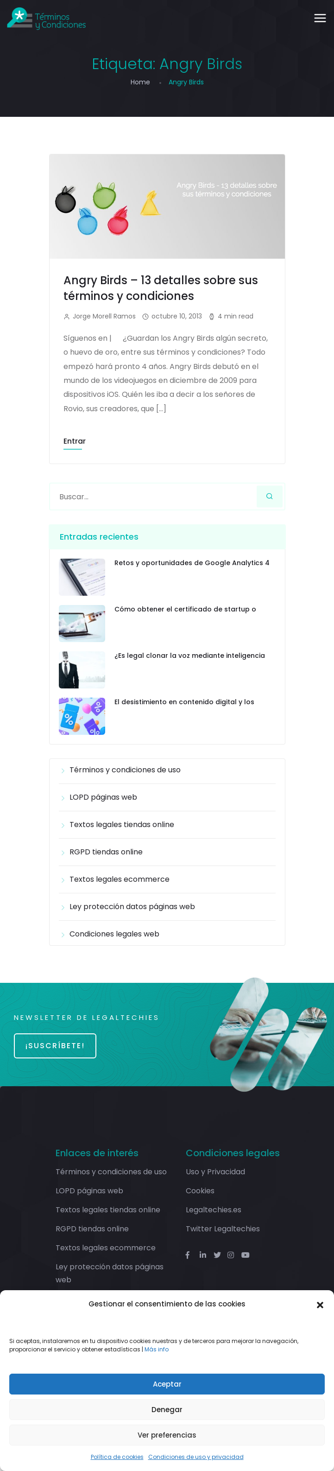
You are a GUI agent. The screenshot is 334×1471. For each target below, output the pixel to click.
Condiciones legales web (114, 934)
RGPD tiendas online (106, 852)
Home (140, 82)
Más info (157, 1349)
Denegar (167, 1409)
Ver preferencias (167, 1435)
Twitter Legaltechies (223, 1228)
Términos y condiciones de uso (125, 769)
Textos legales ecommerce (119, 879)
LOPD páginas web (103, 797)
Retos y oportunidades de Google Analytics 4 (192, 563)
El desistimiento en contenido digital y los (184, 702)
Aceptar (167, 1384)
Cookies (200, 1190)
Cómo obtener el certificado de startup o (185, 609)
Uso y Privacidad (215, 1171)
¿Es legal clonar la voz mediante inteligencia (189, 655)
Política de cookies (117, 1457)
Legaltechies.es (213, 1209)
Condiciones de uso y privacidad (196, 1457)
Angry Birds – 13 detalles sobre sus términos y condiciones (160, 288)
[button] (320, 1304)
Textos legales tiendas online (121, 824)
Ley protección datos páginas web (132, 906)
